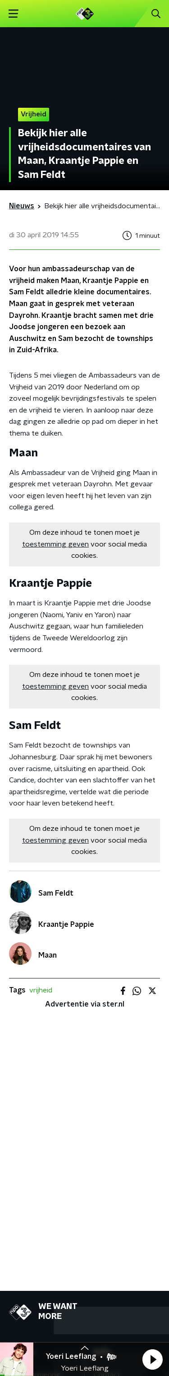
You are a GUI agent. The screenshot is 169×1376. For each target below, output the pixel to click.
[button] (152, 1359)
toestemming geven (55, 544)
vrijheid (40, 990)
